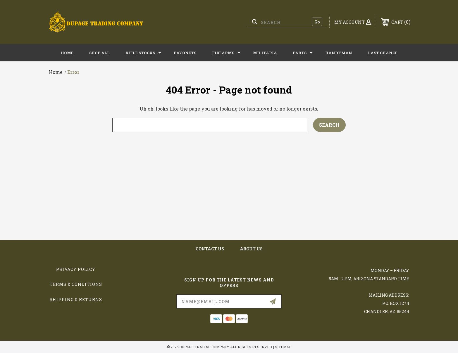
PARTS (303, 52)
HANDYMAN (338, 52)
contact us (210, 249)
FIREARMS (226, 52)
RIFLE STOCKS (143, 52)
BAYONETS (185, 52)
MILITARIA (265, 52)
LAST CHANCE (382, 52)
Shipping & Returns (76, 299)
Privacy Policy (75, 269)
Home (67, 52)
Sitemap (283, 346)
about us (251, 249)
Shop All (99, 52)
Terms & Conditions (76, 284)
